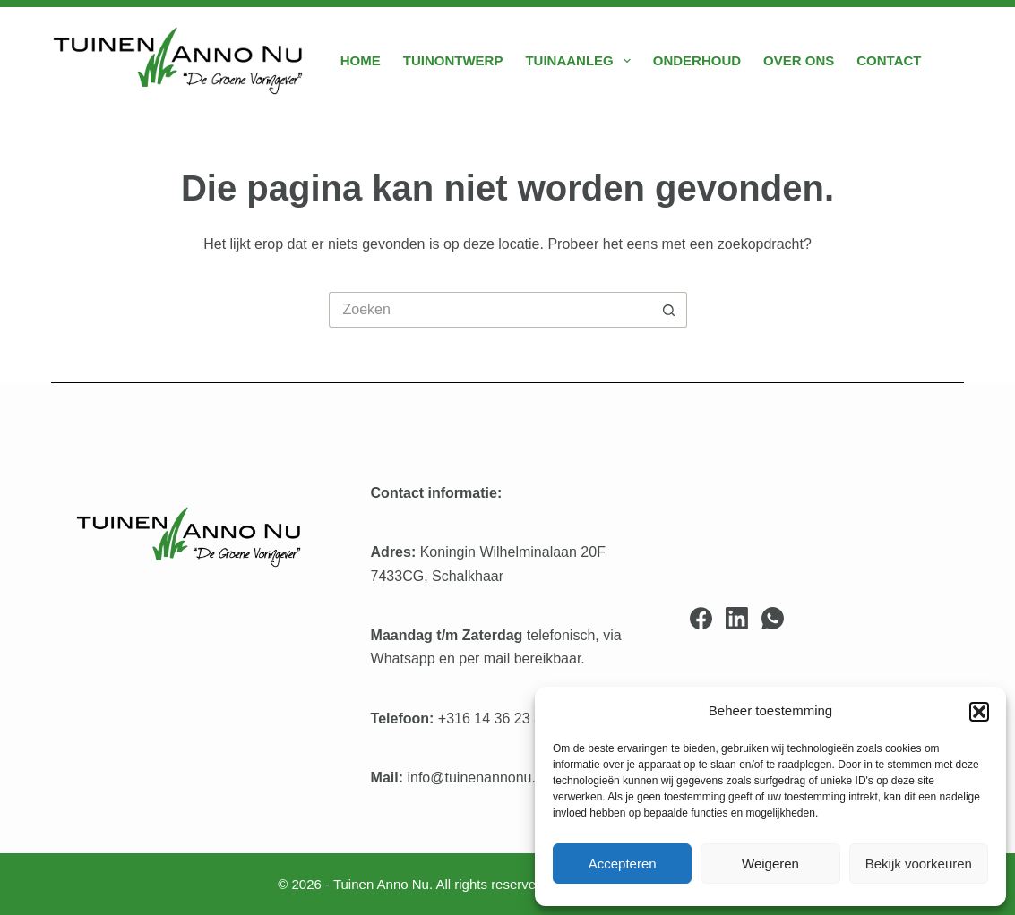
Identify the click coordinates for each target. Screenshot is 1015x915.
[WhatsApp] (772, 618)
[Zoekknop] (669, 310)
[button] (979, 712)
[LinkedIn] (737, 618)
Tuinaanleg (581, 61)
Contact (888, 60)
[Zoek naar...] (490, 310)
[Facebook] (701, 618)
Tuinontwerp (453, 60)
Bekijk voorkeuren (918, 863)
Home (360, 60)
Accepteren (623, 863)
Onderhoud (697, 60)
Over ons (798, 60)
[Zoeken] (957, 61)
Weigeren (770, 863)
